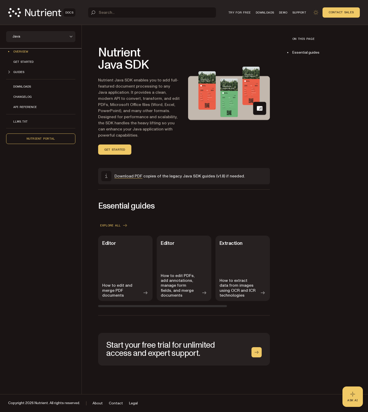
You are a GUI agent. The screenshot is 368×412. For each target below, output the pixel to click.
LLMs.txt (20, 121)
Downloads (22, 86)
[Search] (152, 12)
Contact (116, 403)
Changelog (22, 96)
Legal (133, 403)
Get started (23, 61)
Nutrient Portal (41, 138)
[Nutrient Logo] (41, 12)
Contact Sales (341, 12)
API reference (25, 106)
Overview (20, 51)
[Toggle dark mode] (315, 12)
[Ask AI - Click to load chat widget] (352, 396)
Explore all (114, 225)
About (98, 403)
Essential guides (305, 52)
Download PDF (128, 176)
